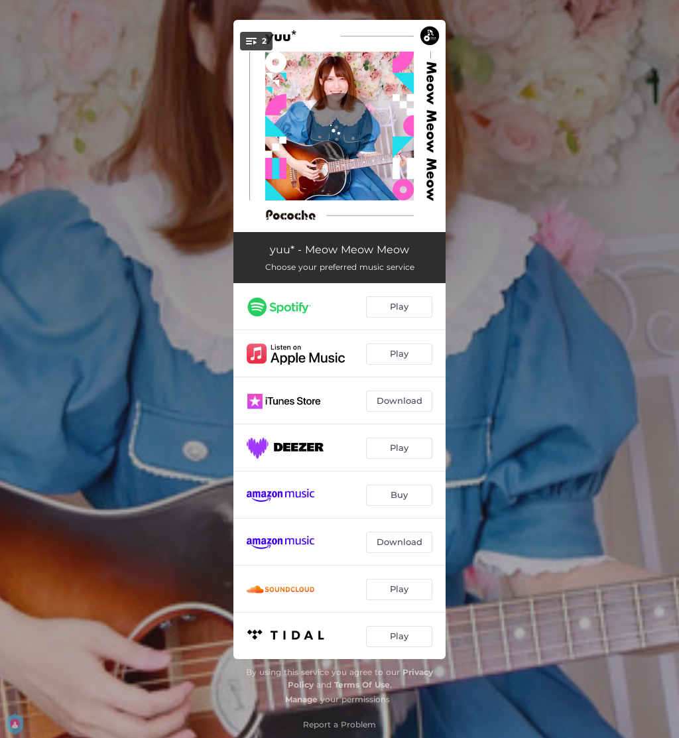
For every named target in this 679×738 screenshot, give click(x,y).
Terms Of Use (362, 685)
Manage (301, 699)
